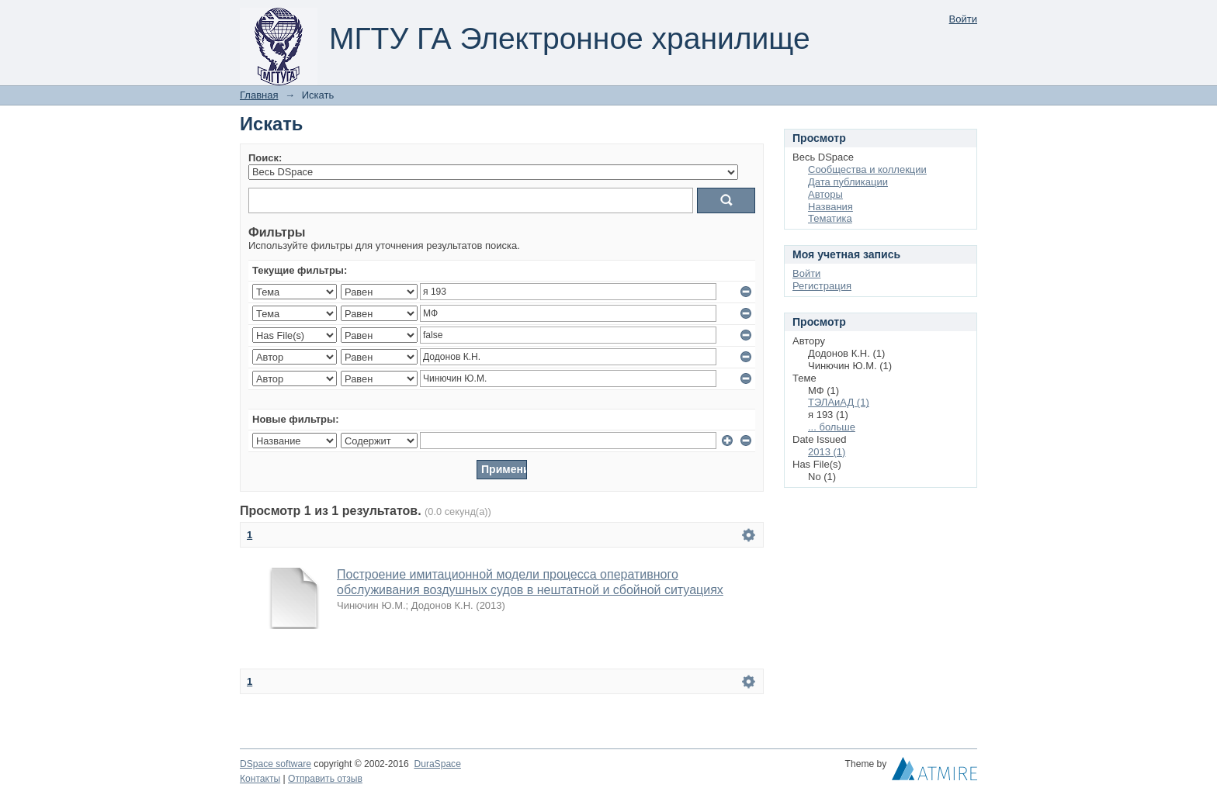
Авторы (825, 194)
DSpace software (275, 764)
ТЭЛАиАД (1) (838, 402)
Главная (259, 95)
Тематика (830, 218)
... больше (831, 427)
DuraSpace (437, 764)
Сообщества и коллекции (867, 169)
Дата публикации (848, 182)
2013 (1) (826, 452)
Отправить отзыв (325, 778)
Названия (830, 207)
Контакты (260, 778)
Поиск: (265, 158)
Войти (963, 19)
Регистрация (821, 286)
